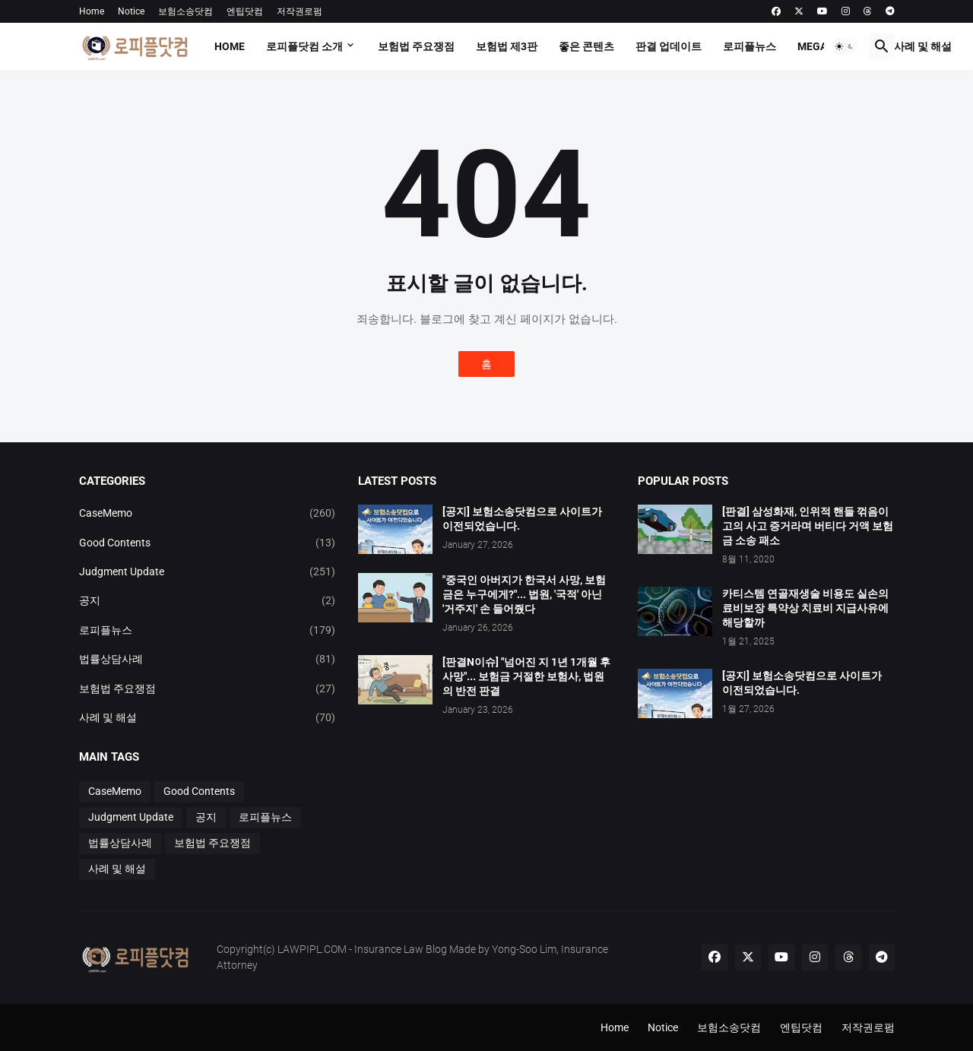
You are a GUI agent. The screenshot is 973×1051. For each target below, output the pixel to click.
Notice (131, 11)
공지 (207, 600)
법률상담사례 (207, 659)
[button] (844, 46)
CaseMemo (207, 513)
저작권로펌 (299, 11)
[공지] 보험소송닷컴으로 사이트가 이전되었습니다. (522, 518)
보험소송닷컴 (185, 11)
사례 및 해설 (923, 46)
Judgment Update (207, 571)
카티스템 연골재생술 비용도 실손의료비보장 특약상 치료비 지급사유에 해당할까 (805, 607)
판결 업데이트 (668, 46)
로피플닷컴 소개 (304, 46)
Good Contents (207, 542)
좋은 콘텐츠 (586, 46)
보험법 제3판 (506, 46)
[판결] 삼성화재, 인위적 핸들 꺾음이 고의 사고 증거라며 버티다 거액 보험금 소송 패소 (807, 525)
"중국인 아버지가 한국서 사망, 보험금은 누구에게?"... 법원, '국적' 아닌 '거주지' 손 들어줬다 (524, 594)
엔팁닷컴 (245, 11)
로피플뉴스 (749, 46)
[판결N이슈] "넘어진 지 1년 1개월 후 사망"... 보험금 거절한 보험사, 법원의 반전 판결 (526, 676)
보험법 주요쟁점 (416, 46)
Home (91, 11)
